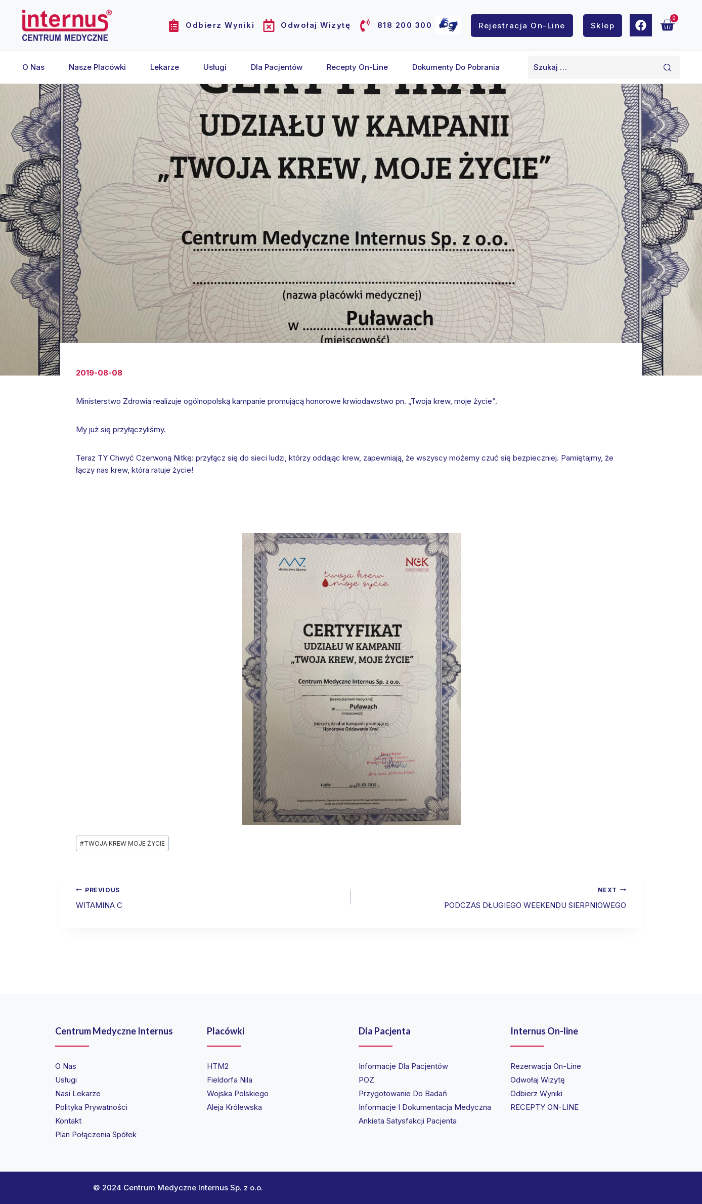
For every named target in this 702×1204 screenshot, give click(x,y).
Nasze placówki (97, 67)
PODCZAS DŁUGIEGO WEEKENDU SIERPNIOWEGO (492, 897)
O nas (33, 67)
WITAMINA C (209, 897)
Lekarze (164, 67)
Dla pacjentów (276, 67)
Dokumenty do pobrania (456, 67)
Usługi (215, 67)
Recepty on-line (357, 67)
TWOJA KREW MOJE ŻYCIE (122, 843)
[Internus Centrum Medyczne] (67, 25)
